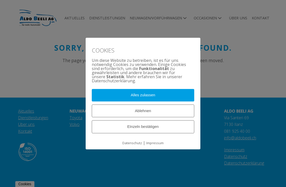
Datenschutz (132, 143)
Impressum (155, 143)
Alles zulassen (143, 95)
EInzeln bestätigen (143, 127)
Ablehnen (143, 111)
